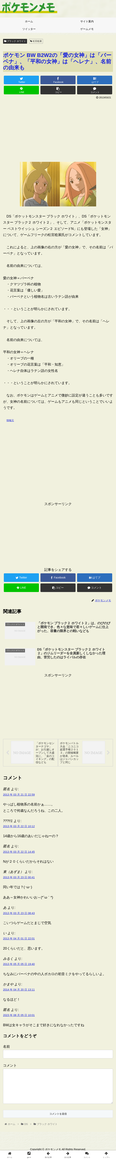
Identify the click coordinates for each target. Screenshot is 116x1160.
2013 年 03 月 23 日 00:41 (19, 877)
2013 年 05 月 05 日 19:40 (19, 964)
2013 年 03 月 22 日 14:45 (19, 852)
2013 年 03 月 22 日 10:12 (19, 826)
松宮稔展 (36, 41)
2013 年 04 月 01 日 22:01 (19, 939)
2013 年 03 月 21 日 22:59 (19, 795)
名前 (6, 1047)
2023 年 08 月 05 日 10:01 (19, 1015)
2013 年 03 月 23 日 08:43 (19, 913)
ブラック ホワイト (15, 41)
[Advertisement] (58, 129)
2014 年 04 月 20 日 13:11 (19, 990)
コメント (10, 1066)
